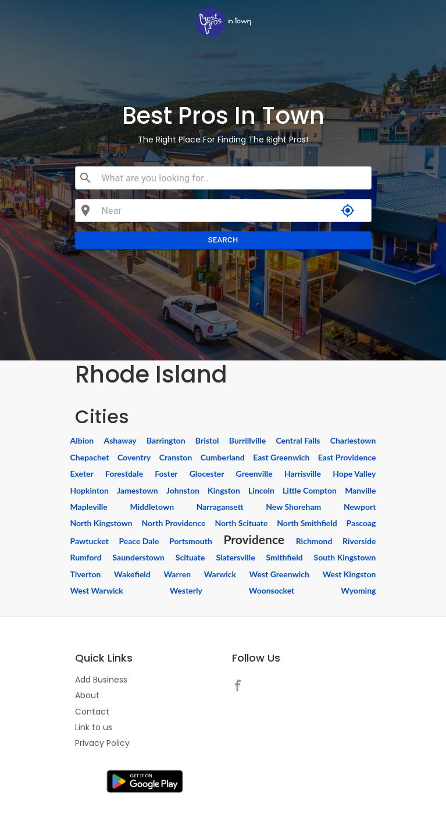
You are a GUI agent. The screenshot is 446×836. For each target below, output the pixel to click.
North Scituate (241, 523)
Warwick (220, 574)
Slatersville (235, 557)
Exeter (82, 473)
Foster (166, 473)
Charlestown (353, 440)
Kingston (224, 490)
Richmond (314, 541)
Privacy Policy (102, 743)
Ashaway (120, 440)
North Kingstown (101, 523)
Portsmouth (190, 541)
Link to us (93, 727)
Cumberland (223, 457)
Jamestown (137, 490)
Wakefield (132, 574)
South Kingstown (345, 557)
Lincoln (261, 490)
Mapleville (89, 507)
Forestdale (124, 473)
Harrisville (302, 473)
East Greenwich (281, 457)
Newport (360, 507)
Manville (360, 490)
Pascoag (361, 523)
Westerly (186, 590)
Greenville (254, 473)
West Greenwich (279, 574)
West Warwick (96, 590)
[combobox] (231, 178)
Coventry (134, 457)
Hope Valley (354, 473)
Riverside (359, 541)
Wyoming (358, 590)
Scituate (190, 557)
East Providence (347, 457)
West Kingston (349, 574)
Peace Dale (139, 541)
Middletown (152, 507)
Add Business (101, 679)
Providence (253, 539)
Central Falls (298, 440)
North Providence (173, 523)
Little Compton (310, 490)
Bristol (207, 440)
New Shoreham (293, 507)
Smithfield (284, 557)
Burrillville (247, 440)
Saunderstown (138, 557)
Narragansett (220, 507)
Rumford (86, 557)
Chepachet (89, 457)
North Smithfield (307, 523)
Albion (82, 440)
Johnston (182, 490)
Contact (92, 711)
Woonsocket (272, 590)
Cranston (175, 457)
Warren (177, 574)
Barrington (166, 440)
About (87, 695)
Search (223, 240)
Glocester (207, 473)
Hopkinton (89, 490)
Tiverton (85, 574)
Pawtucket (89, 541)
